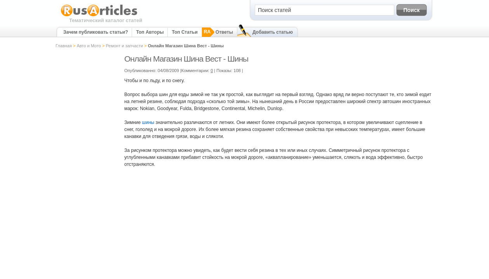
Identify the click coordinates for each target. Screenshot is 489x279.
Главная (64, 45)
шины (148, 122)
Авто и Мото (89, 45)
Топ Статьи (184, 32)
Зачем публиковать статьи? (95, 32)
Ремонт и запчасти (124, 45)
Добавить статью (272, 32)
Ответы (224, 32)
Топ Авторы (150, 32)
